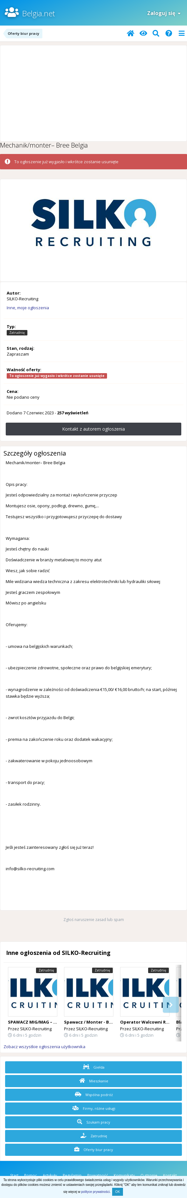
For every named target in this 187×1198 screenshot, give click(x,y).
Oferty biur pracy (93, 1149)
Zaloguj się (164, 13)
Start (14, 1175)
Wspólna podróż (94, 1094)
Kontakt (170, 1175)
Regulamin (72, 1175)
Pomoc (30, 1175)
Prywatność (97, 1175)
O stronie (148, 1175)
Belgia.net (38, 13)
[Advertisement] (93, 93)
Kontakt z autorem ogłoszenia (93, 429)
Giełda (93, 1067)
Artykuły (50, 1175)
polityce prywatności (95, 1192)
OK (117, 1192)
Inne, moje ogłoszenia (28, 308)
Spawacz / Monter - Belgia (91, 1022)
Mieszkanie (93, 1080)
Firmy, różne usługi (93, 1108)
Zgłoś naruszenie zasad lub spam (93, 919)
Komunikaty (124, 1175)
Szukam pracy (93, 1122)
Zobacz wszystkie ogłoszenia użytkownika (44, 1046)
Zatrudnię (94, 1135)
